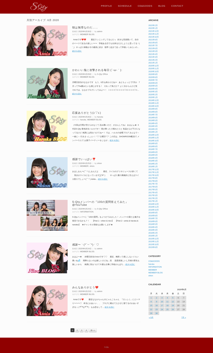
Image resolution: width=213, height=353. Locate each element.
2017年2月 (153, 198)
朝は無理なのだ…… (85, 27)
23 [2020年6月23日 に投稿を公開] (156, 309)
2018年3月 (153, 161)
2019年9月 (153, 109)
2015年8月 (153, 247)
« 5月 (151, 317)
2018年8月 (153, 146)
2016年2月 (153, 233)
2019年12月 (153, 100)
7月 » (183, 317)
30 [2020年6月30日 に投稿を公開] (156, 313)
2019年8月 (153, 112)
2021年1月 (153, 63)
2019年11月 (153, 103)
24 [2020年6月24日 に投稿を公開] (162, 309)
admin (100, 31)
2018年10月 (153, 141)
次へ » (93, 330)
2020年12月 (153, 66)
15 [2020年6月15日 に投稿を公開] (151, 305)
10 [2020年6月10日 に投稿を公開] (162, 302)
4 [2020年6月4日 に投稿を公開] (167, 298)
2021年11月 (153, 34)
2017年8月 (153, 181)
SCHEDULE (125, 6)
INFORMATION (86, 212)
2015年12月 (153, 239)
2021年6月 (153, 48)
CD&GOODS (145, 6)
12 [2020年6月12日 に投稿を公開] (173, 302)
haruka (100, 117)
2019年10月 (153, 106)
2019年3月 (153, 126)
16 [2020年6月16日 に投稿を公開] (156, 305)
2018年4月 (153, 158)
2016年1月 (153, 236)
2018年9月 (153, 143)
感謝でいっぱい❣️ (84, 159)
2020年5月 (153, 86)
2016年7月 (153, 218)
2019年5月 (153, 120)
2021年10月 (153, 37)
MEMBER (84, 166)
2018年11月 (153, 138)
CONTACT (177, 6)
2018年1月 (153, 166)
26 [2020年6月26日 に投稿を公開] (173, 309)
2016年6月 (153, 221)
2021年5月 (153, 51)
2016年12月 (153, 204)
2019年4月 (153, 123)
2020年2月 (153, 94)
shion (99, 163)
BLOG (161, 6)
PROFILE (106, 6)
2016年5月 (153, 224)
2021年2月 (153, 60)
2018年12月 (153, 135)
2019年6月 (153, 117)
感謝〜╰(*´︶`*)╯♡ (85, 244)
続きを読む (77, 51)
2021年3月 (153, 57)
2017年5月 (153, 189)
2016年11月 (153, 207)
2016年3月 (153, 230)
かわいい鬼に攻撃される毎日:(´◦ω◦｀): (97, 70)
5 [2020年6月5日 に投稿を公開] (172, 298)
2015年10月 (153, 244)
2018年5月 (153, 155)
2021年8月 (153, 43)
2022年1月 (153, 28)
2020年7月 (153, 80)
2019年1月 (153, 132)
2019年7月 (153, 115)
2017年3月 (153, 195)
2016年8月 (153, 215)
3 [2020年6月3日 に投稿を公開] (161, 298)
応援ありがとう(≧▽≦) (86, 112)
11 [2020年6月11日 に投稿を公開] (167, 302)
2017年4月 (153, 192)
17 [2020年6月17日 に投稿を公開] (162, 305)
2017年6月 (153, 187)
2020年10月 (153, 71)
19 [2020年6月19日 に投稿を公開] (173, 305)
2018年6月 (153, 152)
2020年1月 (153, 97)
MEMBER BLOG (87, 34)
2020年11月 (153, 68)
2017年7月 (153, 184)
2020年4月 (153, 89)
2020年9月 (153, 74)
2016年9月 (153, 213)
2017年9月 (153, 178)
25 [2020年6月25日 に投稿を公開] (167, 309)
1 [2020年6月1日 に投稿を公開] (151, 298)
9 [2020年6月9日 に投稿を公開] (156, 302)
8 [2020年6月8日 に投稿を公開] (151, 302)
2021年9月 (153, 40)
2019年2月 (153, 129)
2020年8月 (153, 77)
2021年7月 (153, 45)
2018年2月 (153, 164)
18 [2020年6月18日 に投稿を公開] (167, 305)
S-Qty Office (102, 74)
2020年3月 (153, 91)
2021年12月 (153, 31)
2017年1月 (153, 201)
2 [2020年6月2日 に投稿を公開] (156, 298)
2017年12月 (153, 169)
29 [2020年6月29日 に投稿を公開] (151, 313)
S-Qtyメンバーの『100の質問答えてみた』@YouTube (100, 203)
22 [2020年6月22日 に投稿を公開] (151, 309)
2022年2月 (153, 25)
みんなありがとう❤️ (85, 287)
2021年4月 (153, 54)
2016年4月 (153, 227)
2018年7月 (153, 149)
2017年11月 (153, 172)
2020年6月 (153, 83)
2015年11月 (153, 241)
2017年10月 (153, 175)
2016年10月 (153, 210)
